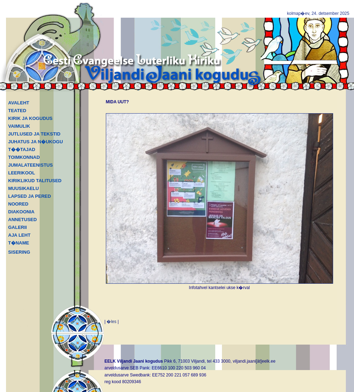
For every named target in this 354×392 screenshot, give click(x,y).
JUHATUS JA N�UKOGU (35, 141)
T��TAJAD (21, 149)
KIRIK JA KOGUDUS (30, 118)
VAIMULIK (19, 126)
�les (111, 321)
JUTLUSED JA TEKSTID (34, 134)
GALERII (17, 227)
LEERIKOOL (21, 172)
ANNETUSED (22, 219)
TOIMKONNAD (24, 157)
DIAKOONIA (21, 211)
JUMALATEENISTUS (30, 165)
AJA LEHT (19, 235)
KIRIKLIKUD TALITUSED (35, 180)
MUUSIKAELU (23, 188)
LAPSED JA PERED (29, 196)
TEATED (17, 110)
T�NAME (18, 243)
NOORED (18, 204)
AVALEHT (18, 102)
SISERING (19, 252)
